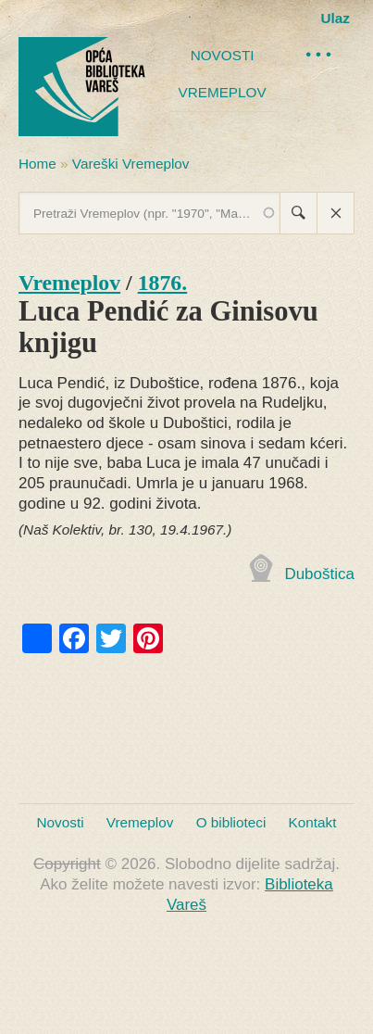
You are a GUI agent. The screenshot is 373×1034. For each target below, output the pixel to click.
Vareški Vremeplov (131, 163)
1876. (163, 283)
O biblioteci (231, 822)
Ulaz (335, 18)
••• (320, 54)
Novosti (223, 55)
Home (37, 163)
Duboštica (319, 574)
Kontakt (313, 822)
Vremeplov (222, 92)
